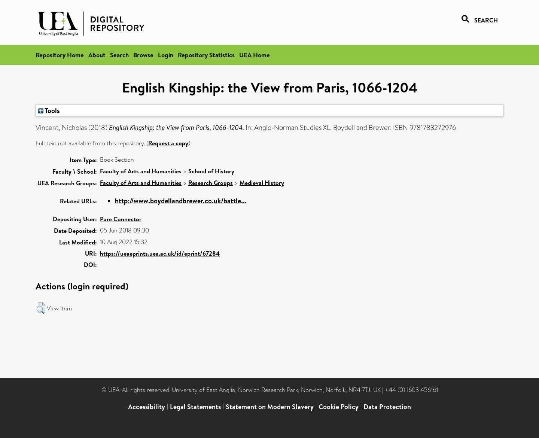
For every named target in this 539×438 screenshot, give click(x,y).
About (97, 55)
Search (119, 55)
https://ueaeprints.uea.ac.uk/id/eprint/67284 (160, 253)
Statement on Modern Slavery (270, 406)
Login (165, 55)
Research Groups (210, 183)
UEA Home (254, 55)
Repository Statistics (206, 55)
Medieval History (262, 183)
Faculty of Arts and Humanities (141, 171)
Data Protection (387, 406)
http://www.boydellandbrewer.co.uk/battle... (181, 201)
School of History (211, 171)
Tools (49, 110)
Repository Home (60, 55)
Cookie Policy (339, 406)
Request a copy (168, 143)
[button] (41, 308)
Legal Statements (195, 406)
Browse (143, 55)
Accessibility (146, 406)
